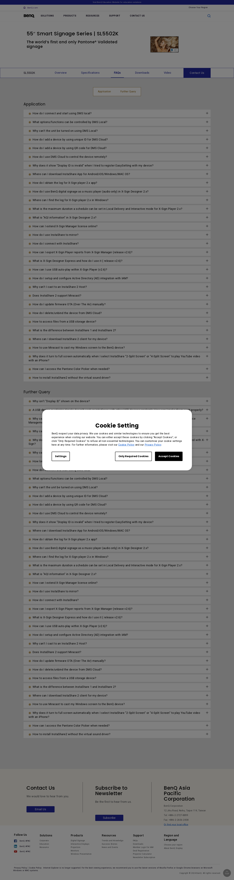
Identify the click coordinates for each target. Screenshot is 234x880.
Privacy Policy (153, 444)
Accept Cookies (168, 456)
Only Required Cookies (133, 456)
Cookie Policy (126, 444)
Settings (60, 456)
